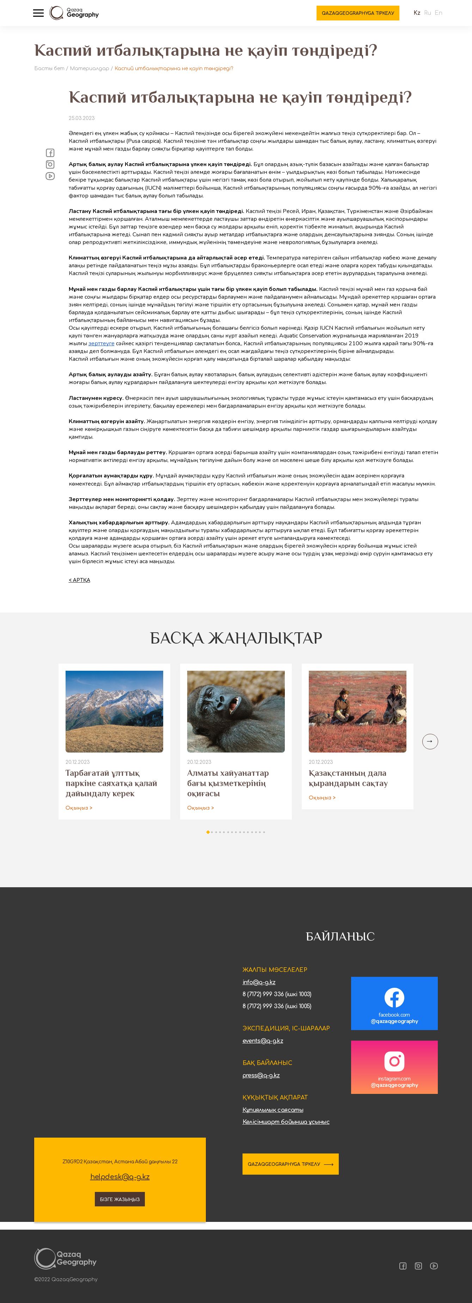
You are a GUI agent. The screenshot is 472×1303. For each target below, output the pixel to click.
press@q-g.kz (261, 1081)
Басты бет (49, 68)
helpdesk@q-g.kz (120, 1183)
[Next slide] (429, 747)
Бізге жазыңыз (120, 1203)
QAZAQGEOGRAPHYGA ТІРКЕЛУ (297, 1171)
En (432, 17)
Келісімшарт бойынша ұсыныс (286, 1128)
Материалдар (89, 68)
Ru (421, 17)
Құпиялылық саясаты (273, 1116)
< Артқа (79, 586)
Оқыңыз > (79, 814)
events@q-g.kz (263, 1047)
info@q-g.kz (259, 988)
